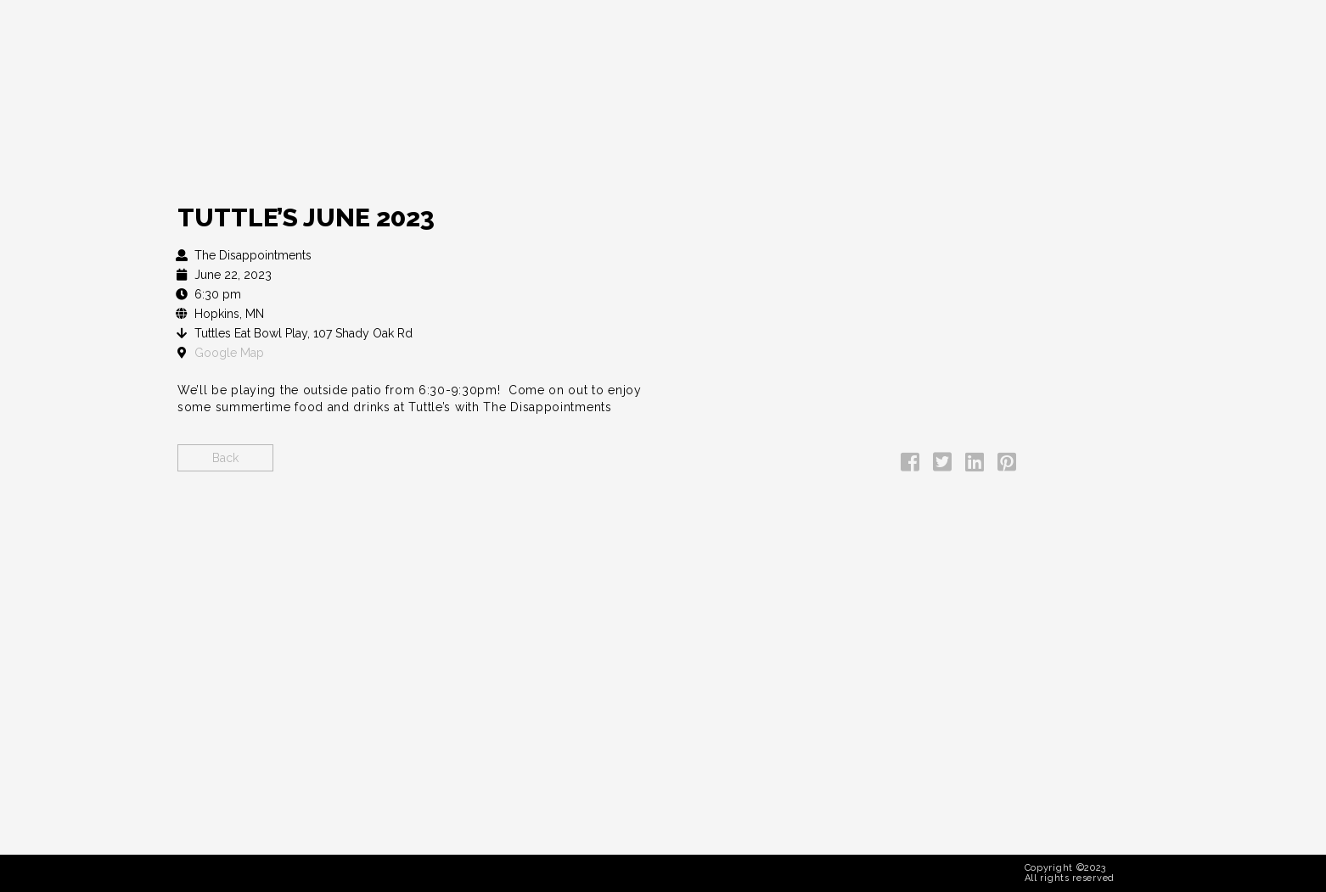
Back (225, 458)
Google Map (229, 353)
